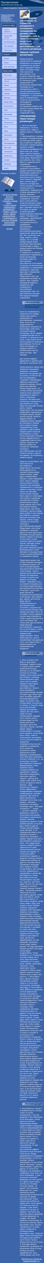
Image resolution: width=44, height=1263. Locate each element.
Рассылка (8, 50)
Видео (6, 63)
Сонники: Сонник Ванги (10, 202)
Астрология (8, 106)
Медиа (6, 58)
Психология (8, 123)
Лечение (7, 164)
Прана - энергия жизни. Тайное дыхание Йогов (9, 214)
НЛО (6, 110)
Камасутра (8, 156)
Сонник (7, 94)
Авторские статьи (8, 37)
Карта (6, 168)
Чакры (6, 118)
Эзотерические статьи (10, 80)
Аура (6, 131)
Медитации (8, 102)
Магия (6, 85)
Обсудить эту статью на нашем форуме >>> (32, 1260)
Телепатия (8, 152)
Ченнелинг (8, 135)
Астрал (7, 160)
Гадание (7, 89)
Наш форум (8, 46)
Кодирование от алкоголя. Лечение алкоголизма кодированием (9, 221)
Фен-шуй (7, 147)
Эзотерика (8, 114)
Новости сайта (9, 25)
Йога (6, 127)
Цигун (6, 139)
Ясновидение (9, 143)
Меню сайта (8, 71)
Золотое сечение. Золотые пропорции (10, 196)
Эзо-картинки (9, 67)
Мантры (7, 98)
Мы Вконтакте (9, 42)
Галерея (6, 54)
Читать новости (7, 31)
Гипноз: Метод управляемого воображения (9, 207)
